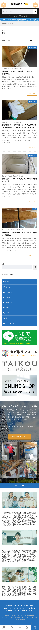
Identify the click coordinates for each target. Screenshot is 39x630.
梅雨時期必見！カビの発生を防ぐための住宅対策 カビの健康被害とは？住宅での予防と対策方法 (19, 126)
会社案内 (6, 313)
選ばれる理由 (8, 292)
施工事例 (6, 282)
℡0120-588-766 (9, 323)
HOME (5, 23)
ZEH (30, 16)
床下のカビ (22, 16)
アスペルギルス (13, 16)
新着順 (3, 40)
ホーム (4, 627)
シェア (12, 627)
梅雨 (11, 23)
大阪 (35, 209)
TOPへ (35, 627)
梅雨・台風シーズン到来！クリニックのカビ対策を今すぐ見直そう (19, 180)
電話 (27, 627)
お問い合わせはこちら (19, 436)
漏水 (27, 16)
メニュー (19, 627)
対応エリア (7, 287)
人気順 (8, 40)
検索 (3, 264)
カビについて (33, 47)
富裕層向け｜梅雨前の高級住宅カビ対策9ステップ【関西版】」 (19, 72)
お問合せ (6, 307)
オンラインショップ (9, 302)
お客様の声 (7, 297)
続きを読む (32, 94)
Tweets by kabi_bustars (8, 274)
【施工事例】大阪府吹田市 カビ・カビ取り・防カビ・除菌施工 (19, 234)
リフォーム (5, 16)
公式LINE (6, 318)
